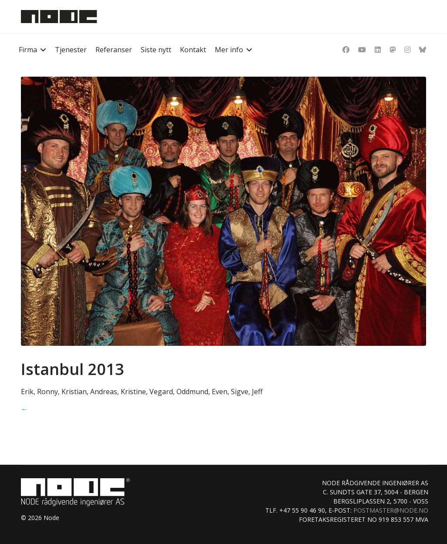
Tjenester (71, 49)
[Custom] (422, 49)
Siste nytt (156, 49)
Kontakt (193, 49)
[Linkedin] (378, 49)
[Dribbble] (392, 49)
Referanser (113, 49)
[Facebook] (345, 49)
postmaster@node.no (390, 510)
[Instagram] (407, 49)
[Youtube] (362, 49)
